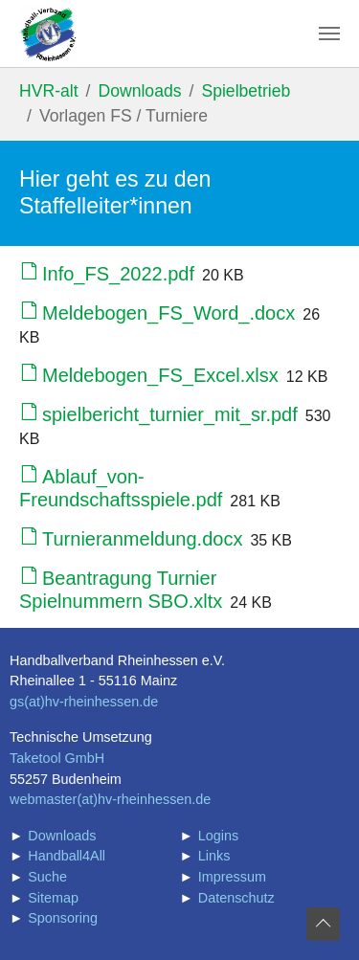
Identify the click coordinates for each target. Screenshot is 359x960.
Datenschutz (236, 897)
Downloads (62, 835)
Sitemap (53, 897)
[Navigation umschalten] (329, 33)
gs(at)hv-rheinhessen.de (84, 701)
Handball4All (66, 855)
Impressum (232, 876)
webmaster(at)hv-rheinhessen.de (110, 799)
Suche (47, 876)
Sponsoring (63, 918)
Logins (218, 835)
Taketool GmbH (57, 758)
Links (214, 855)
